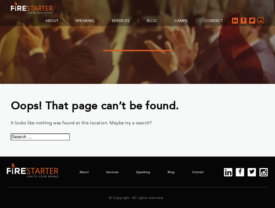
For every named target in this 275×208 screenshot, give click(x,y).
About (52, 20)
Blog (152, 20)
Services (120, 20)
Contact (214, 20)
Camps (180, 20)
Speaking (85, 20)
